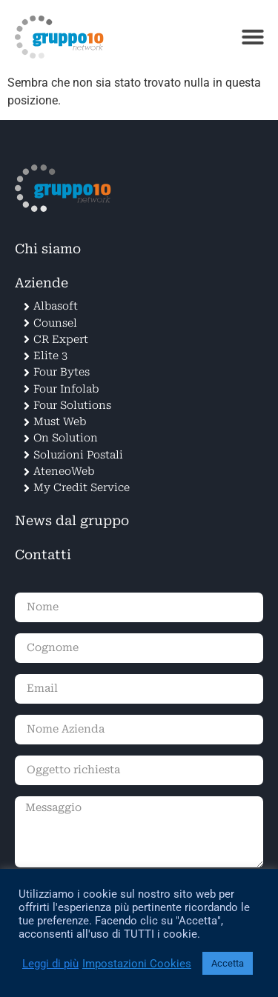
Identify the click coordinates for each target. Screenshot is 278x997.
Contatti (43, 554)
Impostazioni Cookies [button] (136, 963)
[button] (253, 37)
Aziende (41, 283)
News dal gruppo (72, 520)
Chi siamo (48, 248)
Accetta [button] (227, 963)
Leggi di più (50, 963)
